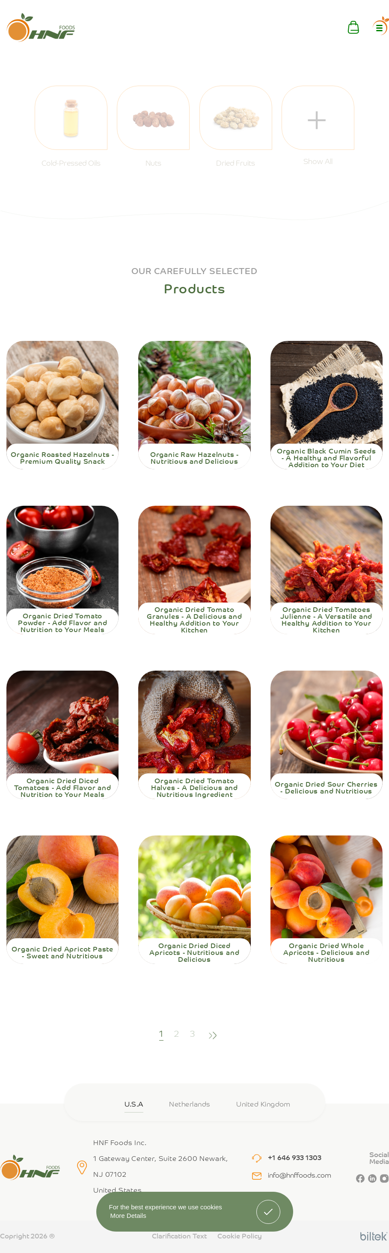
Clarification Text (179, 1236)
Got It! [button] (268, 1205)
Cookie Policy (239, 1236)
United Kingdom (263, 1104)
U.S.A (134, 1104)
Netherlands (189, 1104)
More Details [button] (128, 1215)
